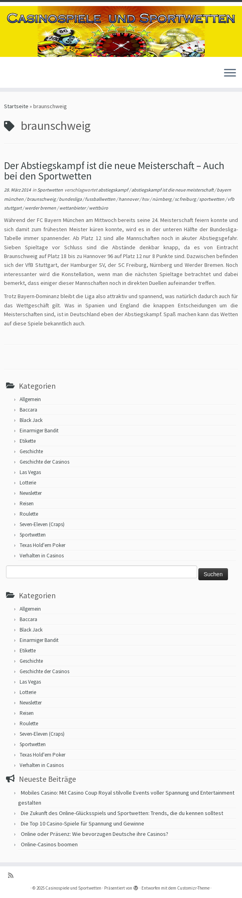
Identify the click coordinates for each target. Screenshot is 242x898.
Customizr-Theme (193, 888)
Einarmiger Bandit (39, 430)
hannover (129, 199)
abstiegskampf (113, 190)
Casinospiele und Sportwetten (73, 888)
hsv (146, 199)
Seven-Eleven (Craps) (42, 524)
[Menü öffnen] (230, 73)
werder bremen (41, 208)
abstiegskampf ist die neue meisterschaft (172, 190)
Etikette (28, 441)
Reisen (27, 503)
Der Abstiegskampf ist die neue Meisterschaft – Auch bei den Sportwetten (114, 170)
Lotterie (28, 482)
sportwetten (212, 199)
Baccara (28, 409)
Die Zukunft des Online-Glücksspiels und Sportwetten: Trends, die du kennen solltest (122, 813)
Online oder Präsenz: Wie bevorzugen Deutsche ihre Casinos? (94, 833)
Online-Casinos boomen (49, 844)
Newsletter (31, 493)
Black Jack (31, 420)
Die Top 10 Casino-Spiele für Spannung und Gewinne (82, 823)
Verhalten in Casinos (42, 555)
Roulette (29, 514)
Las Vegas (30, 472)
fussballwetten (100, 199)
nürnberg (162, 199)
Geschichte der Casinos (44, 461)
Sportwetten (50, 190)
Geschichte (31, 451)
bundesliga (71, 199)
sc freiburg (186, 199)
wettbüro (98, 208)
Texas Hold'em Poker (42, 545)
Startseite (16, 106)
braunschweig (41, 199)
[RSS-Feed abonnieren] (13, 875)
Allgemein (30, 399)
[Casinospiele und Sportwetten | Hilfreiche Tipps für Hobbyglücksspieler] (121, 31)
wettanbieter (73, 208)
